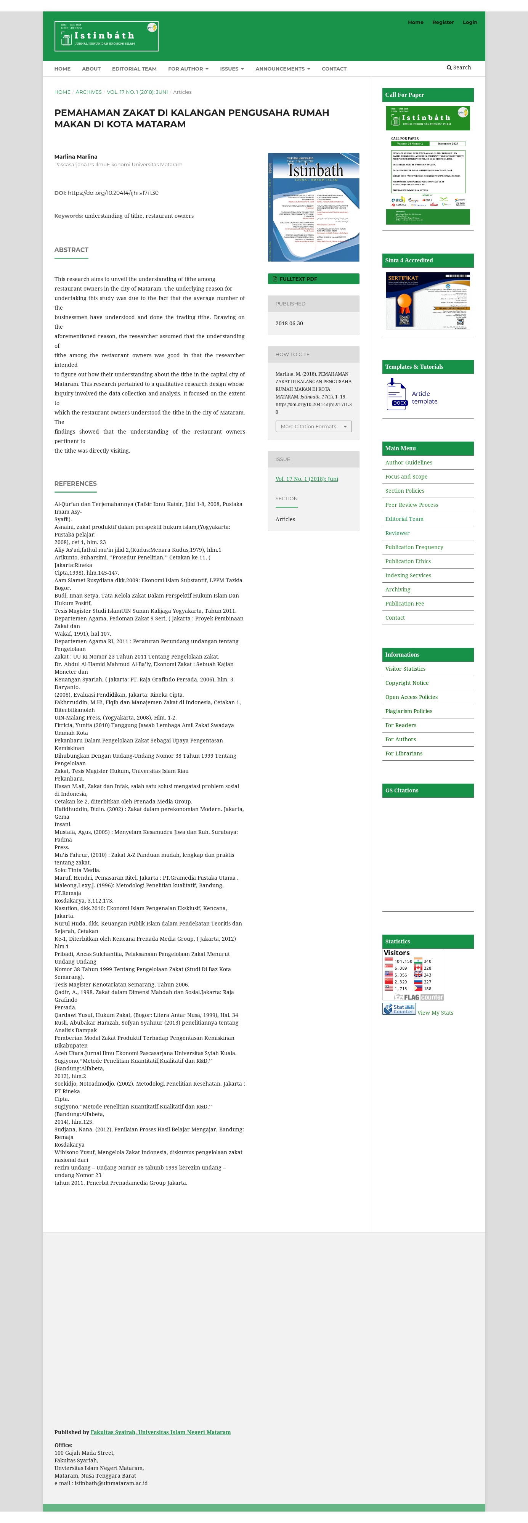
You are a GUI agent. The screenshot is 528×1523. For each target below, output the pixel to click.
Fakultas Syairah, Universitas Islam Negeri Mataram (161, 1432)
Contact (334, 69)
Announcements (280, 69)
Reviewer (397, 533)
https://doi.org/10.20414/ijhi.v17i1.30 (113, 193)
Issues (230, 69)
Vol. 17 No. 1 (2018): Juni (137, 92)
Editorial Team (134, 69)
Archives (89, 92)
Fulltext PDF (298, 279)
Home (63, 69)
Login (470, 22)
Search (459, 67)
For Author (186, 69)
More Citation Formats (309, 426)
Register (443, 22)
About (91, 69)
